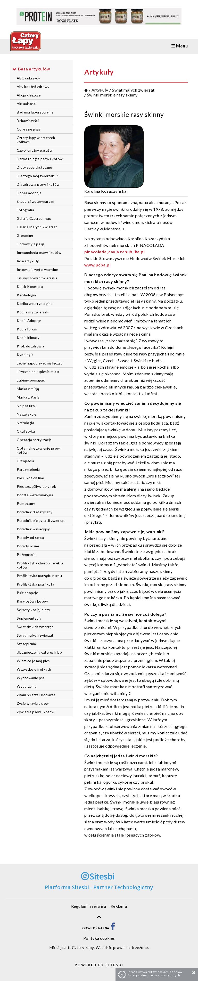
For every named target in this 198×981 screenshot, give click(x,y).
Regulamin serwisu (88, 906)
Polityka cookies (99, 938)
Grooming (25, 235)
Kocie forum (27, 329)
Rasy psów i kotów (32, 601)
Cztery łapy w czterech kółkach (36, 140)
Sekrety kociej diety (33, 610)
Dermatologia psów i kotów (40, 159)
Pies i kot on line (30, 478)
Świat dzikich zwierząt (35, 627)
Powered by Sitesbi (99, 965)
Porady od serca (30, 538)
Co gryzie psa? (28, 129)
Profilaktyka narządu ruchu (39, 576)
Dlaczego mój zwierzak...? (38, 176)
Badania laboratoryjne (35, 112)
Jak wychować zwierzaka (37, 278)
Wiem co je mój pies (33, 661)
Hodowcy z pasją (31, 244)
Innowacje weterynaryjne (37, 269)
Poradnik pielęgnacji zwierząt (41, 520)
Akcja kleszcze (28, 95)
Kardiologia (26, 295)
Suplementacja (29, 618)
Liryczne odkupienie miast (38, 372)
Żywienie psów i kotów (35, 712)
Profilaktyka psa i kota (35, 584)
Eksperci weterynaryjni (35, 201)
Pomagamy (26, 503)
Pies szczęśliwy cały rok (36, 486)
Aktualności (27, 104)
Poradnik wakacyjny (33, 529)
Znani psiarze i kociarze (36, 695)
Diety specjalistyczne (34, 167)
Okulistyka (26, 431)
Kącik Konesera (30, 287)
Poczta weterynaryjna (35, 495)
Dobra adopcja (29, 193)
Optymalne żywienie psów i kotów (39, 450)
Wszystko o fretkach (34, 669)
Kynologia (25, 355)
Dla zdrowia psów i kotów (38, 184)
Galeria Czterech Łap (34, 218)
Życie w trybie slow (33, 703)
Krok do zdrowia (30, 346)
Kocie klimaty (28, 338)
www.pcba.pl (97, 264)
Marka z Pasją (28, 397)
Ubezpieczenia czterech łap (39, 652)
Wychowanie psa (31, 678)
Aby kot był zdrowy (33, 87)
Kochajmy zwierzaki (33, 312)
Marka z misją (28, 389)
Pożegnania (26, 555)
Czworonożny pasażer (35, 150)
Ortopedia (25, 461)
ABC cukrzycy (28, 78)
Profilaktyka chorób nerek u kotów (40, 565)
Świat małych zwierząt (35, 635)
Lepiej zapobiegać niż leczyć (39, 363)
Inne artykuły (28, 261)
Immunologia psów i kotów (39, 252)
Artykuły (100, 89)
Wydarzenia (26, 686)
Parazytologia (28, 469)
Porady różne (28, 546)
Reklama (119, 906)
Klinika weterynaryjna (35, 304)
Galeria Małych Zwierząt (37, 227)
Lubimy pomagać (31, 380)
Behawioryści (28, 121)
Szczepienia (26, 644)
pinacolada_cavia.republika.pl (114, 251)
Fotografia (25, 210)
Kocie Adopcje (29, 321)
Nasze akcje (26, 414)
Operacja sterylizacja (34, 440)
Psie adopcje (27, 593)
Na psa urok (27, 406)
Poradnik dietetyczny (34, 512)
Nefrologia (25, 423)
